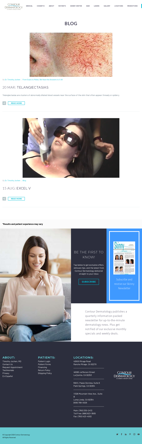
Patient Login (44, 361)
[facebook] (121, 434)
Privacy (5, 373)
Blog (24, 180)
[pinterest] (130, 434)
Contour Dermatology (22, 435)
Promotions (132, 6)
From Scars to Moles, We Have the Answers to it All (42, 79)
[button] (4, 103)
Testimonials (8, 370)
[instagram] (134, 434)
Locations (118, 6)
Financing (42, 367)
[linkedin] (126, 434)
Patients (62, 6)
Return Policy (44, 370)
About (51, 6)
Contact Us (7, 364)
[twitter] (117, 434)
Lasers (96, 6)
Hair (88, 6)
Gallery (107, 6)
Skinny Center (76, 6)
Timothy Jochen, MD (11, 361)
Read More (16, 103)
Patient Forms (44, 364)
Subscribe (89, 281)
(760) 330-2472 (85, 410)
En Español (7, 376)
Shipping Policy (45, 373)
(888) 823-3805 (89, 413)
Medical (29, 6)
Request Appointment (12, 367)
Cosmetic (41, 6)
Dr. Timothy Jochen (12, 79)
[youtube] (139, 434)
